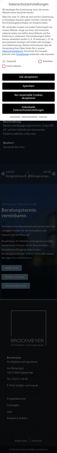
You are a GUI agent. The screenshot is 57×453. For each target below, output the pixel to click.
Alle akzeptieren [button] (28, 76)
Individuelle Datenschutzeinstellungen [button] (28, 109)
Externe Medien (11, 66)
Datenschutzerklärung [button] (30, 117)
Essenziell (9, 61)
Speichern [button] (28, 86)
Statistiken (45, 61)
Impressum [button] (43, 117)
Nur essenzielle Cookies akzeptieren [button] (28, 97)
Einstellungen (22, 54)
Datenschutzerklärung (12, 51)
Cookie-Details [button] (15, 117)
